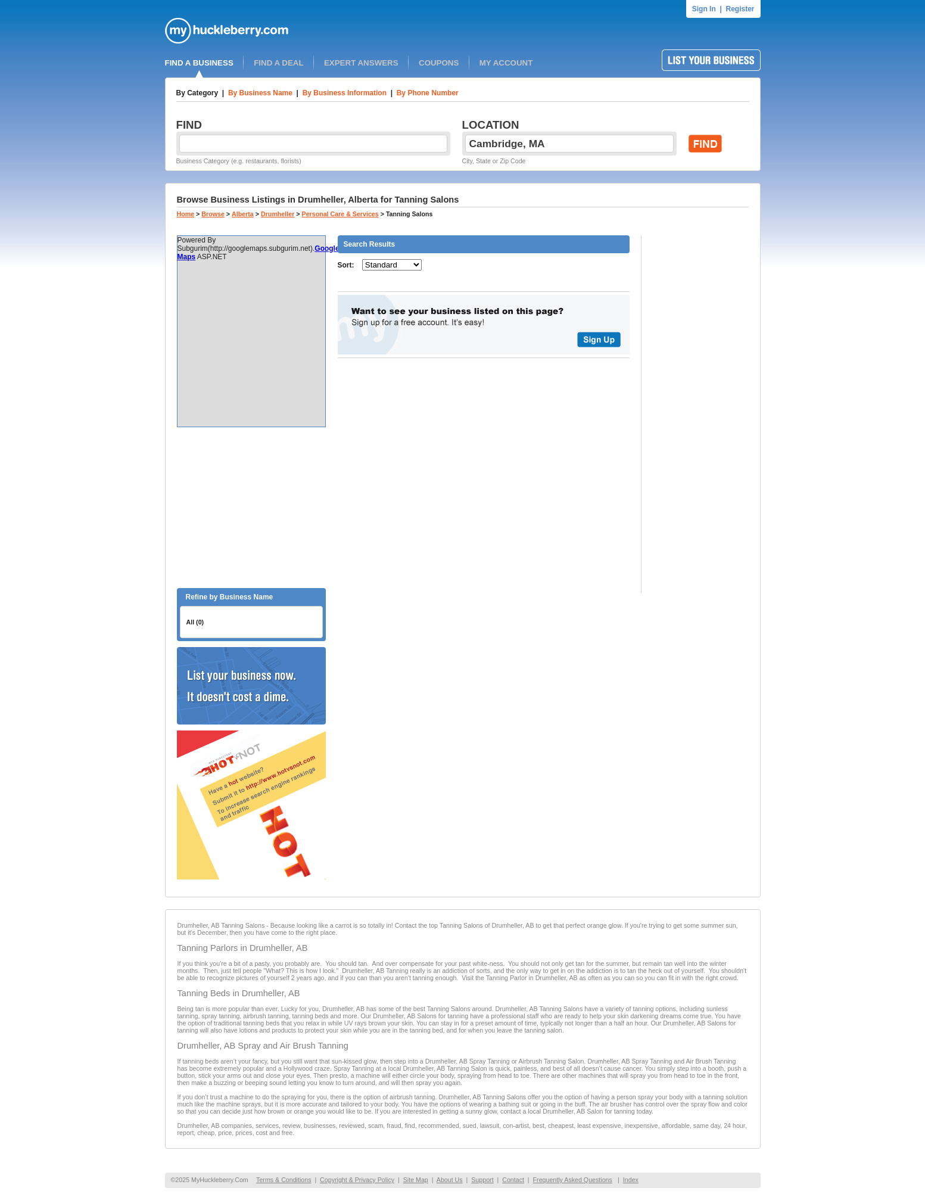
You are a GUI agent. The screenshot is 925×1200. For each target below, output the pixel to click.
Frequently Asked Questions (572, 1179)
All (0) (195, 622)
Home (186, 213)
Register (739, 9)
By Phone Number (428, 93)
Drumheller (277, 213)
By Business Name (260, 93)
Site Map (415, 1179)
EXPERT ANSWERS (361, 62)
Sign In (704, 9)
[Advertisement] (251, 507)
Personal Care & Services (340, 213)
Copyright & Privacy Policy (357, 1179)
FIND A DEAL (278, 62)
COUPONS (439, 62)
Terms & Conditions (283, 1179)
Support (482, 1179)
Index (631, 1179)
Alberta (243, 213)
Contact (513, 1179)
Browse (213, 213)
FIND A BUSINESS (199, 62)
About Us (450, 1179)
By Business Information (345, 93)
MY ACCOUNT (506, 62)
